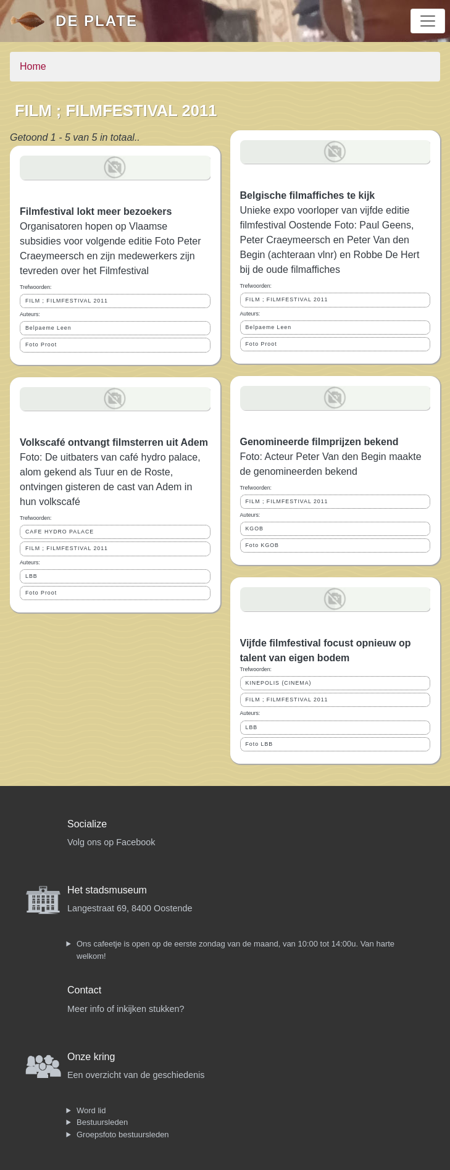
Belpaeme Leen (48, 328)
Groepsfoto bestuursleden (123, 1134)
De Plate (97, 20)
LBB (31, 576)
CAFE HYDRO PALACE (59, 532)
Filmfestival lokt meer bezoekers (96, 211)
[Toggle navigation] (427, 21)
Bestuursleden (102, 1122)
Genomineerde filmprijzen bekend (319, 442)
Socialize (87, 824)
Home (33, 66)
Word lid (91, 1110)
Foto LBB (259, 744)
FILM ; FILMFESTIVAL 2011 (66, 301)
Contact (84, 990)
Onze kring (91, 1056)
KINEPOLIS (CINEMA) (279, 683)
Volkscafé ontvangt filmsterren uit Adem (114, 442)
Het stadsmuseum (107, 890)
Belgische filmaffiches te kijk (307, 195)
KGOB (255, 528)
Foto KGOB (262, 545)
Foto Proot (41, 344)
